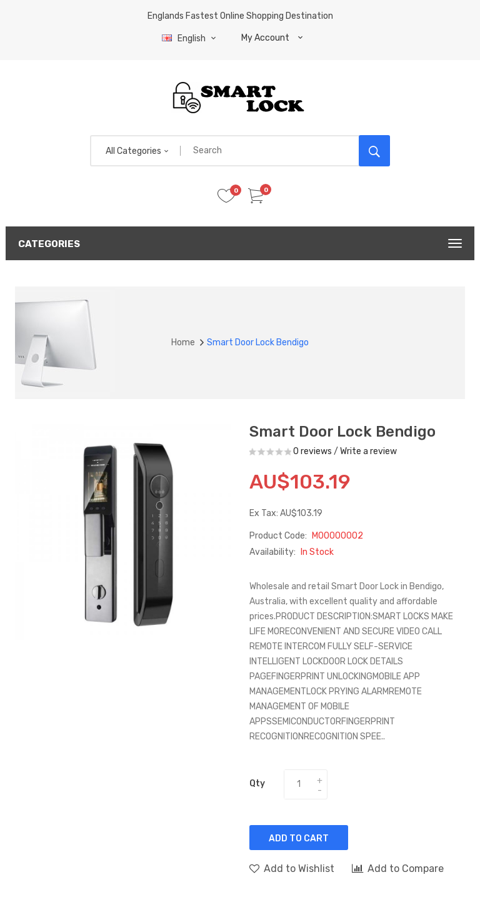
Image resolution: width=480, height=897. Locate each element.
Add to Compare (398, 868)
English (190, 38)
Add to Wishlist (291, 868)
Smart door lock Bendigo (258, 342)
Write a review (368, 451)
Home (183, 342)
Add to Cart (299, 838)
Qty (257, 783)
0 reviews (312, 451)
